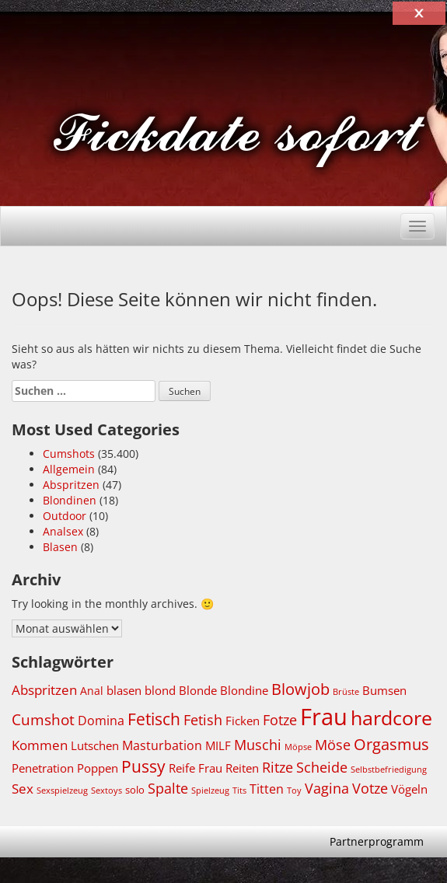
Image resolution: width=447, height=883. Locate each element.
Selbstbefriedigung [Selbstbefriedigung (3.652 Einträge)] (389, 769)
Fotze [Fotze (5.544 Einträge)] (280, 719)
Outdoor (64, 515)
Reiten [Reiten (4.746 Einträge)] (242, 768)
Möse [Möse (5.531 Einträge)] (333, 744)
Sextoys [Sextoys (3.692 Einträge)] (106, 790)
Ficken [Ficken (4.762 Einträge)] (242, 720)
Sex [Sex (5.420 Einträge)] (22, 788)
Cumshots (69, 453)
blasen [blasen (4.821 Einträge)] (124, 690)
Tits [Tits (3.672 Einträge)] (239, 790)
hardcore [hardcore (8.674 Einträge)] (391, 717)
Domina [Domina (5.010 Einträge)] (101, 720)
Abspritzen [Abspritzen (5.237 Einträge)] (44, 690)
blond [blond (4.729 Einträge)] (160, 690)
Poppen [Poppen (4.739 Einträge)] (97, 768)
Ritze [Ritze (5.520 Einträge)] (277, 767)
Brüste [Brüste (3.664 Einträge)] (346, 691)
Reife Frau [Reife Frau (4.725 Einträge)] (195, 768)
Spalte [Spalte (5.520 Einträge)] (168, 788)
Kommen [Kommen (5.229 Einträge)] (40, 745)
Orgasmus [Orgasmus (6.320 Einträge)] (391, 744)
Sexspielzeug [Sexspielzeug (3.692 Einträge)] (62, 790)
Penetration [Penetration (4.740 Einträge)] (43, 768)
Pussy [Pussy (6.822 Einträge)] (143, 766)
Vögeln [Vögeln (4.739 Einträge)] (409, 789)
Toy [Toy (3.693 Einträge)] (294, 790)
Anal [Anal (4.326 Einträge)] (91, 690)
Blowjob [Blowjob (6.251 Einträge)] (300, 689)
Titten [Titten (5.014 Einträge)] (267, 788)
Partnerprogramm (377, 841)
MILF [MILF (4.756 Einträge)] (218, 745)
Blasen (60, 546)
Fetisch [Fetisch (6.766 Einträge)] (153, 719)
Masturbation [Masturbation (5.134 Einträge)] (162, 745)
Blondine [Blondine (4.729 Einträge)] (244, 690)
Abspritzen (71, 484)
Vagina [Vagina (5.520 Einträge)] (327, 788)
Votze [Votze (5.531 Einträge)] (370, 788)
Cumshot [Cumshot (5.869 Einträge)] (43, 719)
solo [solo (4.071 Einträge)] (135, 790)
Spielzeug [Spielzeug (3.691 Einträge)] (210, 790)
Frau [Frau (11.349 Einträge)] (323, 716)
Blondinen (69, 500)
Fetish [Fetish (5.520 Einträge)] (202, 719)
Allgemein (69, 469)
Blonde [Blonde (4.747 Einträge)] (198, 690)
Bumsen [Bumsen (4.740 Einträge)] (384, 690)
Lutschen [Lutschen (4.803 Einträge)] (95, 745)
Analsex (63, 531)
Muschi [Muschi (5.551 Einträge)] (257, 744)
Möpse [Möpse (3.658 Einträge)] (298, 747)
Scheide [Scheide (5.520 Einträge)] (321, 767)
